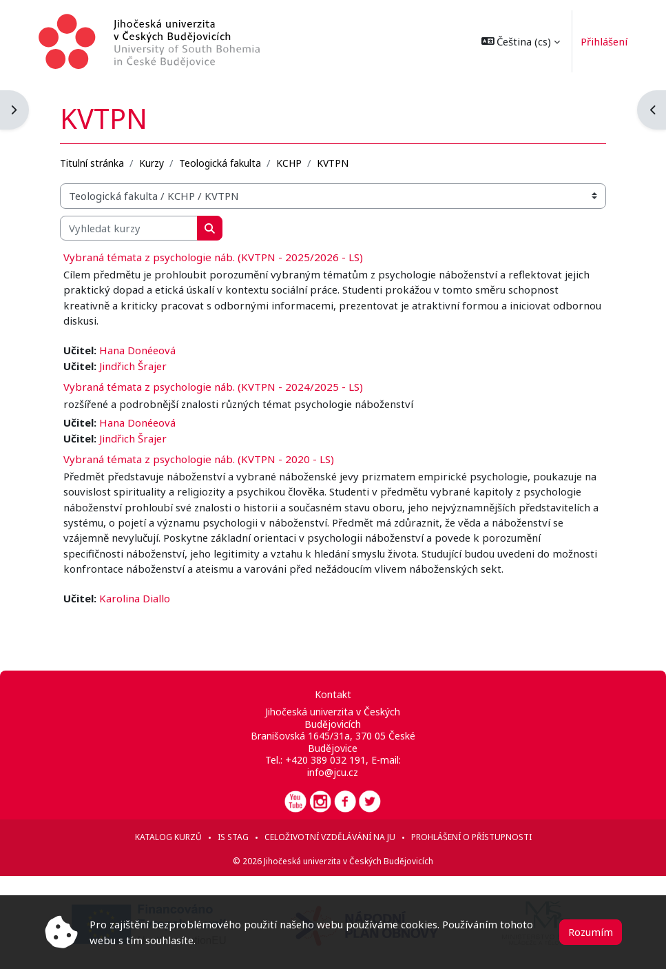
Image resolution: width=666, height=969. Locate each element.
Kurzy (151, 163)
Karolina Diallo (134, 598)
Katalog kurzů (168, 837)
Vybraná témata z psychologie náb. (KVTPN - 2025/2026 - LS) (213, 257)
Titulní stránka (92, 163)
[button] (514, 41)
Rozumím (590, 932)
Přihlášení (598, 41)
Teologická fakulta (220, 163)
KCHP (289, 163)
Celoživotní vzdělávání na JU (329, 837)
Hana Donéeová (137, 350)
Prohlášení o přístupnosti (471, 837)
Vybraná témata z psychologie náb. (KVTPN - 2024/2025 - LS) (213, 387)
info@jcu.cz (332, 772)
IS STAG (233, 837)
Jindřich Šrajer (133, 366)
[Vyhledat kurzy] (129, 228)
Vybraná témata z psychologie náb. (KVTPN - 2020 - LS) (198, 459)
